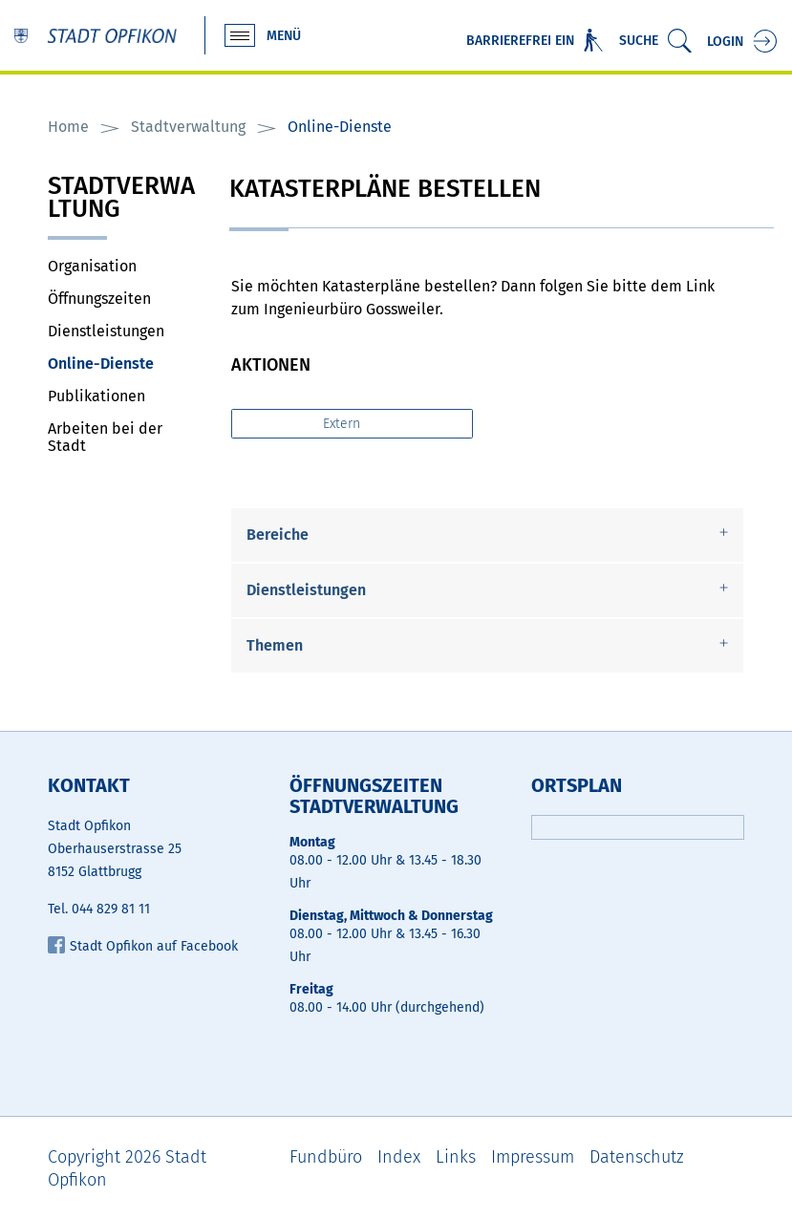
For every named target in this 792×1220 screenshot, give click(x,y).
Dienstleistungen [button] (306, 590)
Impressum (532, 1156)
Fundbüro (325, 1156)
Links (456, 1156)
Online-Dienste (124, 363)
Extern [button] (343, 424)
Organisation (92, 266)
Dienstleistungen (106, 331)
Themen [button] (274, 645)
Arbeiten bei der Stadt (105, 437)
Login (725, 41)
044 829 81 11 (111, 909)
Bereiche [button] (277, 534)
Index (398, 1156)
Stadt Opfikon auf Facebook (143, 946)
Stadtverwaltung (121, 199)
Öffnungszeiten (99, 298)
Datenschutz (636, 1156)
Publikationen (96, 396)
